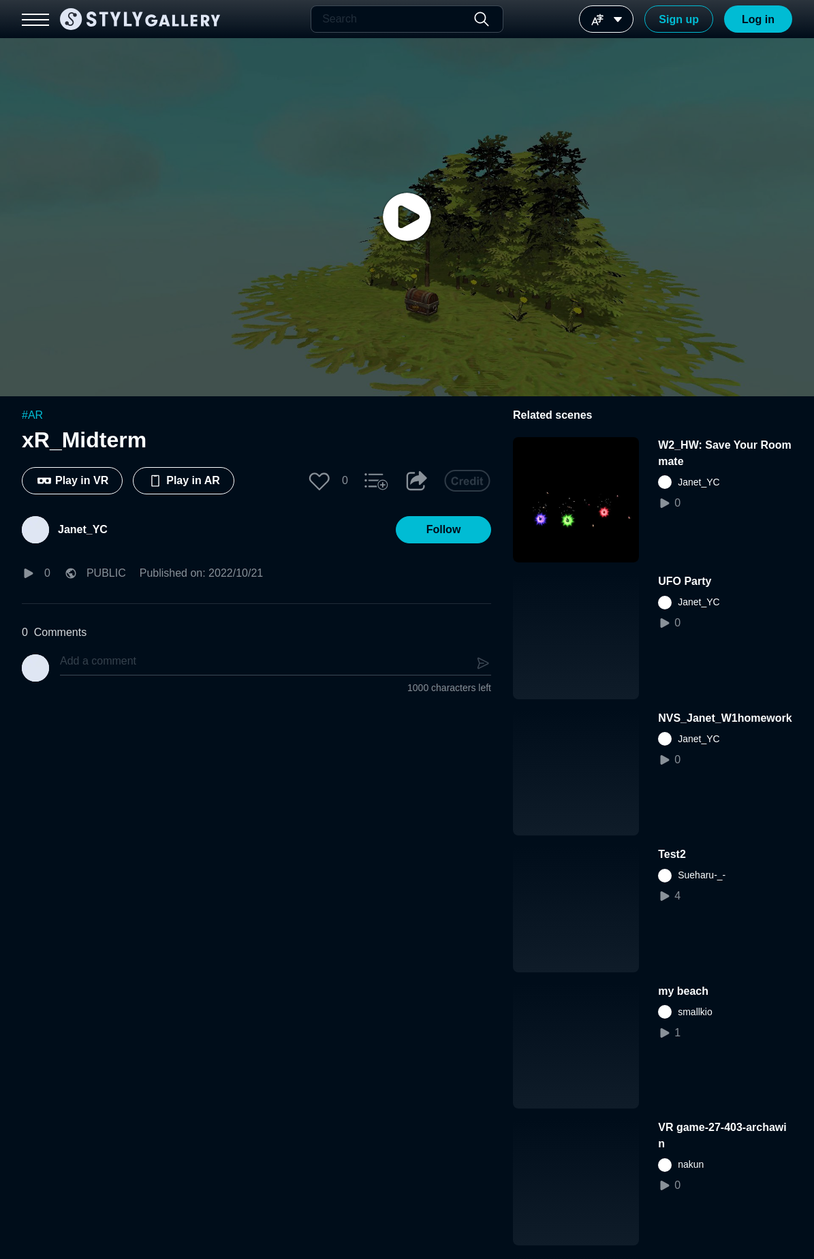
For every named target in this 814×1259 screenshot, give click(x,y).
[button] (319, 480)
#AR (32, 415)
